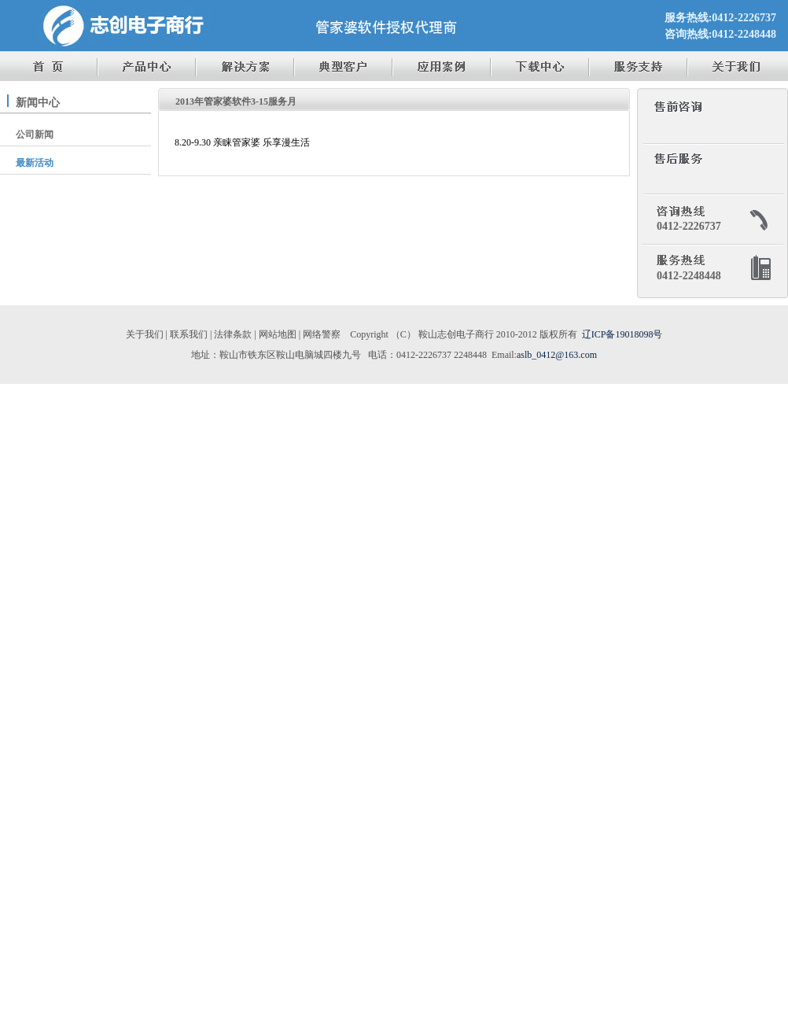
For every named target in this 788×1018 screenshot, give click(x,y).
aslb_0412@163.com (557, 354)
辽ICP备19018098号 (622, 334)
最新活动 (34, 162)
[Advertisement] (394, 854)
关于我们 (145, 334)
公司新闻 (34, 134)
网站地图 (277, 334)
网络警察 (322, 334)
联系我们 (189, 334)
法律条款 (233, 334)
